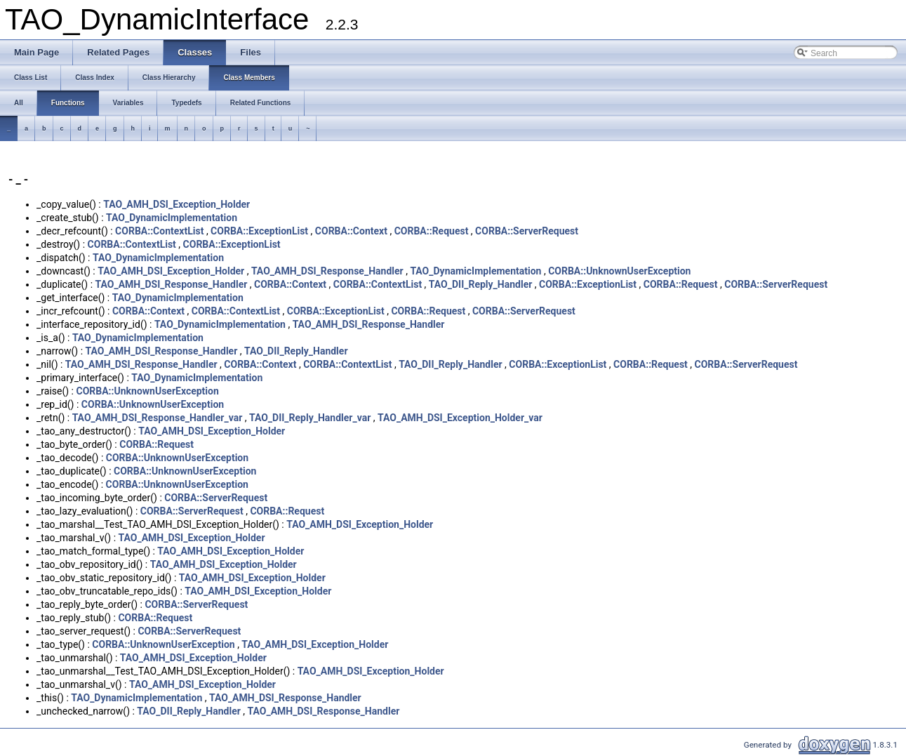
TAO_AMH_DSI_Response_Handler (327, 271)
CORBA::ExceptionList (259, 231)
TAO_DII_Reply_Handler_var (310, 417)
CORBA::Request (431, 231)
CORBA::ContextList (159, 231)
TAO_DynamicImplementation (171, 217)
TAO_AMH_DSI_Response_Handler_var (157, 417)
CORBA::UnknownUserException (619, 271)
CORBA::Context (351, 231)
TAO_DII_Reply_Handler (481, 284)
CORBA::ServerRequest (526, 231)
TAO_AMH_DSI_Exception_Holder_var (460, 417)
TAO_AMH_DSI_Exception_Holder (176, 204)
